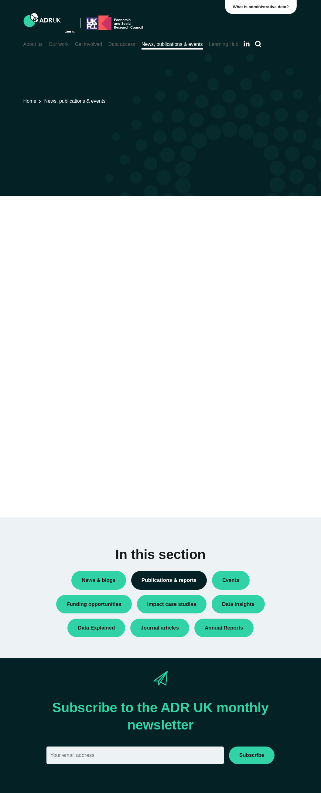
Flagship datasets (179, 236)
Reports (236, 231)
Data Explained (253, 463)
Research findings (246, 242)
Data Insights (241, 221)
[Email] (135, 755)
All (231, 211)
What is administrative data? (262, 7)
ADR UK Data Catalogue (116, 236)
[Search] (258, 44)
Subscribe (251, 755)
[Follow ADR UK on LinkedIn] (247, 43)
